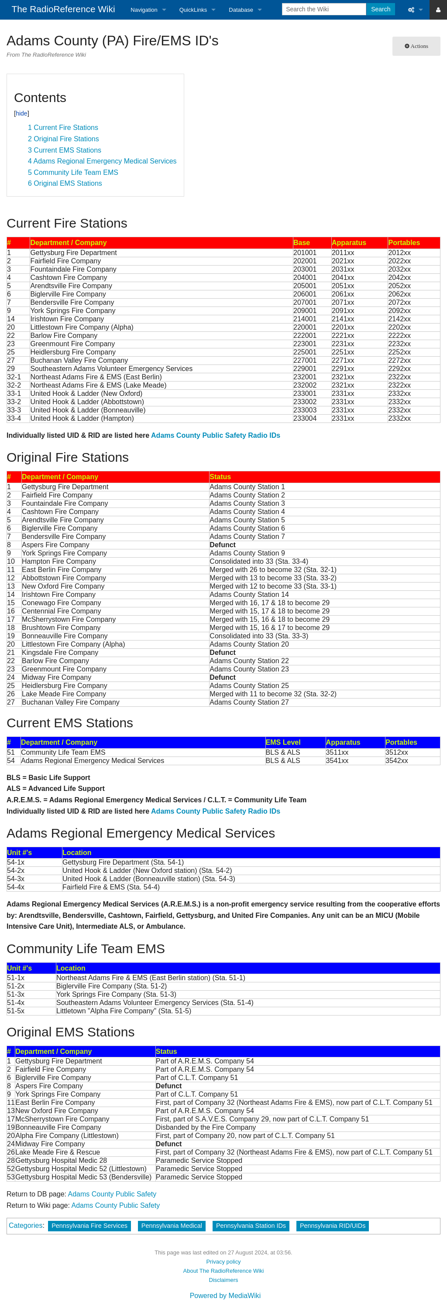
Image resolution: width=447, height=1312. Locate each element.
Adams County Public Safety (112, 1194)
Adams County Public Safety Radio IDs (215, 435)
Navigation (144, 10)
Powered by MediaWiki (225, 1295)
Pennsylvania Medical (171, 1225)
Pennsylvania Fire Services (89, 1225)
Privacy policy (223, 1261)
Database (241, 10)
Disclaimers (223, 1280)
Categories (25, 1225)
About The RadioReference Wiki (223, 1271)
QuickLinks (193, 10)
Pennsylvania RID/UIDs (332, 1225)
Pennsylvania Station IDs (251, 1225)
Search (380, 9)
